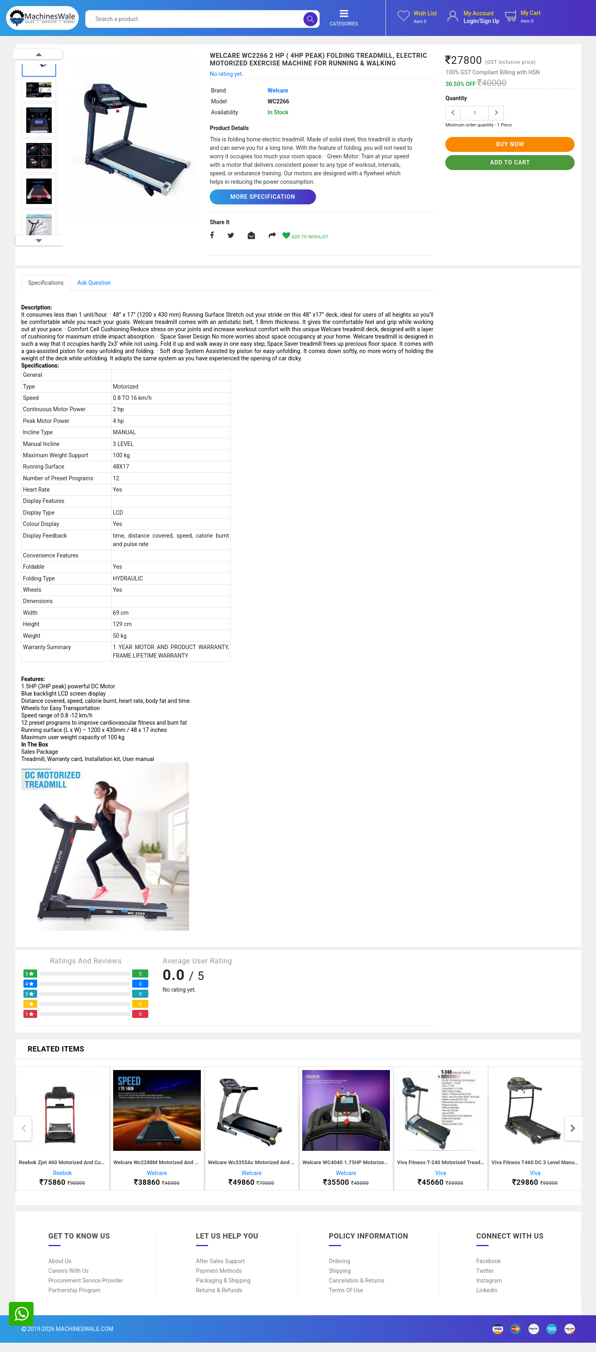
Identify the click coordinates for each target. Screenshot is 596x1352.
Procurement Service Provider (85, 1290)
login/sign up (481, 21)
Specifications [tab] (46, 282)
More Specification (256, 196)
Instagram (489, 1290)
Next (39, 240)
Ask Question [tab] (94, 282)
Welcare (277, 90)
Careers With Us (68, 1280)
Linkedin (486, 1299)
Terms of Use (346, 1299)
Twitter (485, 1280)
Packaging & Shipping (223, 1290)
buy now (510, 144)
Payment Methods (219, 1280)
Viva (440, 1177)
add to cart (510, 162)
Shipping (340, 1280)
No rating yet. (226, 74)
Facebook (488, 1270)
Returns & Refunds (219, 1299)
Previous (39, 54)
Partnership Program (74, 1299)
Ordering (339, 1270)
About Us (60, 1270)
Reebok (62, 1177)
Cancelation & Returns (357, 1290)
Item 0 (420, 21)
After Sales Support (220, 1270)
